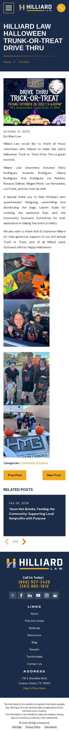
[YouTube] (38, 595)
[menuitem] (17, 727)
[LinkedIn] (30, 595)
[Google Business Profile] (55, 595)
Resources (34, 635)
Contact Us (34, 664)
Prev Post (15, 475)
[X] (13, 595)
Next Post (54, 475)
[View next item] (24, 541)
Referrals (34, 628)
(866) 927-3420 (34, 582)
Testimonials (34, 656)
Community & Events (34, 463)
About (34, 614)
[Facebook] (21, 595)
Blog (34, 642)
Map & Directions (34, 688)
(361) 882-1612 (34, 586)
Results (34, 649)
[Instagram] (47, 595)
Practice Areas (34, 621)
